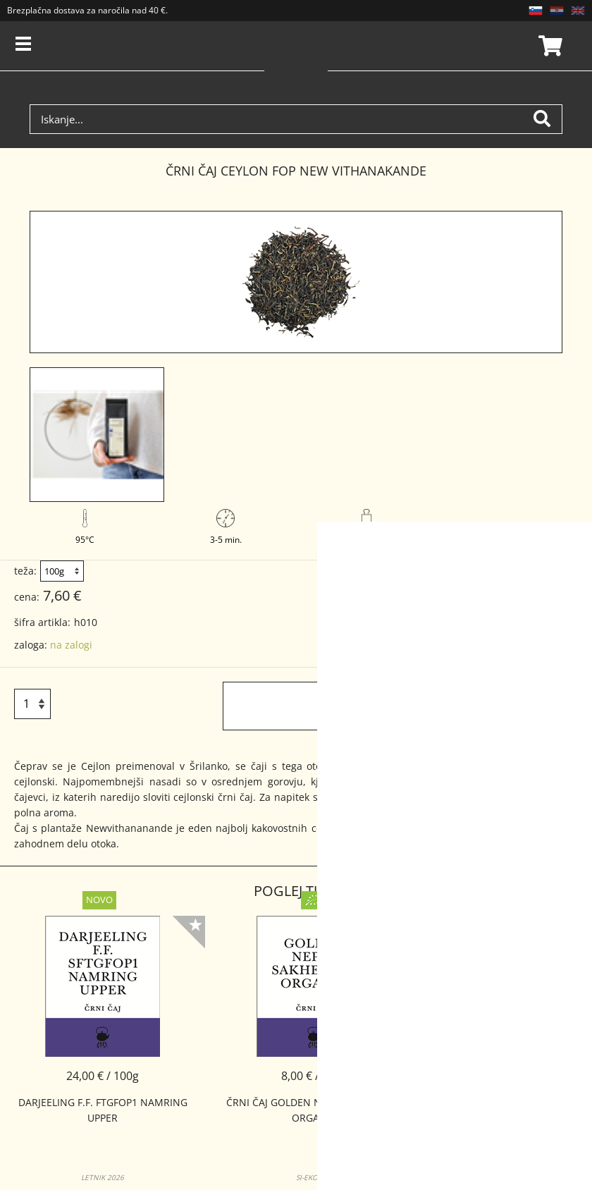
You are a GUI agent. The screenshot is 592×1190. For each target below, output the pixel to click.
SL (536, 10)
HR (557, 10)
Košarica (548, 45)
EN (578, 10)
